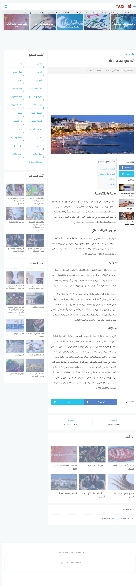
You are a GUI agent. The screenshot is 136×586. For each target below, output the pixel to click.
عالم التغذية (75, 12)
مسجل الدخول (114, 518)
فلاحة (17, 113)
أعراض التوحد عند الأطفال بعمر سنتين (41, 26)
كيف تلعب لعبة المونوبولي (94, 27)
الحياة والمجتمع (121, 12)
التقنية (64, 12)
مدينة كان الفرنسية (105, 169)
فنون (18, 129)
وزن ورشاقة (15, 154)
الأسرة (37, 80)
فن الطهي (38, 12)
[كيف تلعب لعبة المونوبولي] (95, 22)
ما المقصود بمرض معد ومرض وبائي (122, 26)
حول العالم (35, 154)
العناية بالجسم (51, 12)
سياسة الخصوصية (64, 552)
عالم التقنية (15, 96)
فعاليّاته (109, 184)
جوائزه (110, 179)
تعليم (109, 12)
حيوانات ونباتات (33, 162)
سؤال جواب (15, 72)
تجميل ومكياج (34, 121)
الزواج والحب (35, 105)
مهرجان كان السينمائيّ (104, 174)
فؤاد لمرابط (127, 70)
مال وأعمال (26, 12)
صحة (85, 12)
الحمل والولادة (34, 88)
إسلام (101, 12)
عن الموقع (78, 552)
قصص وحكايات (14, 137)
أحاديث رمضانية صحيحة (68, 27)
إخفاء (98, 162)
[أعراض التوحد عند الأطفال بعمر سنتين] (41, 22)
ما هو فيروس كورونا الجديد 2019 (14, 26)
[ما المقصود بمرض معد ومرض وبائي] (122, 22)
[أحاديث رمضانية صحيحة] (68, 22)
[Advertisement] (68, 38)
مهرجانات (127, 54)
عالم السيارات (14, 105)
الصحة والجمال (34, 113)
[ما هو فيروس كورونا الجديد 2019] (14, 22)
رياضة (93, 12)
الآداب (37, 72)
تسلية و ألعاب (34, 129)
